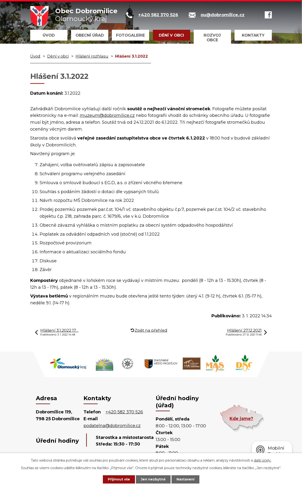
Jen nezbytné (153, 479)
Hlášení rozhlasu (92, 56)
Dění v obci (171, 35)
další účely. (262, 460)
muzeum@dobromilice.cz (107, 115)
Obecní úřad (90, 35)
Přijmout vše (119, 479)
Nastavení (185, 479)
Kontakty (253, 35)
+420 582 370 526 (124, 412)
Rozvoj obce (212, 37)
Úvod (49, 35)
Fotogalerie (130, 35)
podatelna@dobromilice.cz (112, 425)
